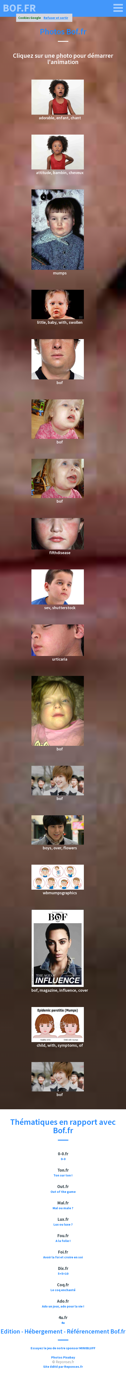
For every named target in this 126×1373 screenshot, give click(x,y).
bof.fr (19, 8)
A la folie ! (63, 1241)
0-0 (63, 1159)
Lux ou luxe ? (63, 1224)
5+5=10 (63, 1273)
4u (63, 1323)
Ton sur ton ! (63, 1175)
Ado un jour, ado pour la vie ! (63, 1306)
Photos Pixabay (63, 1357)
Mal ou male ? (63, 1208)
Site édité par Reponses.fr (63, 1366)
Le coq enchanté (63, 1290)
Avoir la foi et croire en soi (63, 1257)
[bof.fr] (118, 8)
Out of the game (63, 1191)
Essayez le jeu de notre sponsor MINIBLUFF (63, 1348)
